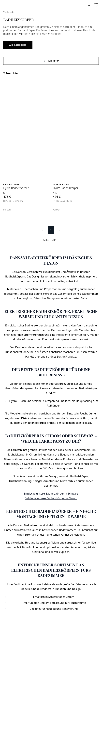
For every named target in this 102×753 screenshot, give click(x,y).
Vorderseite (8, 12)
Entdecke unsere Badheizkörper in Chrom (51, 498)
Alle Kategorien (18, 44)
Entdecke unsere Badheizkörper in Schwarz (51, 493)
